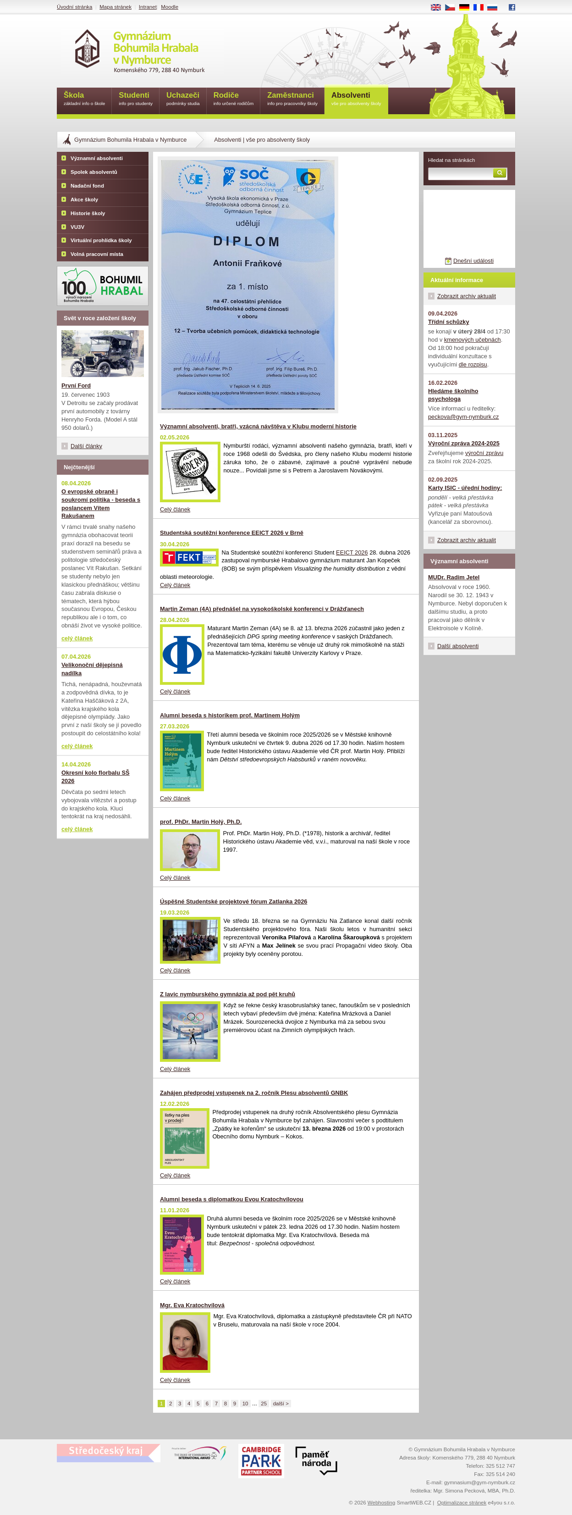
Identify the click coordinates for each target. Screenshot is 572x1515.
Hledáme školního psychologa (453, 395)
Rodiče (234, 99)
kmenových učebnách (472, 339)
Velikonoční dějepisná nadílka (92, 669)
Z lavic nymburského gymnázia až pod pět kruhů (227, 994)
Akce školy (84, 199)
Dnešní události (473, 260)
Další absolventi (457, 646)
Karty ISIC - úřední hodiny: (465, 487)
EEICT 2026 (352, 552)
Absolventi (356, 99)
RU (496, 8)
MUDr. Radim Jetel (453, 577)
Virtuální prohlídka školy (101, 240)
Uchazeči (183, 99)
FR (481, 8)
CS (453, 8)
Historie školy (88, 213)
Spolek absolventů (94, 172)
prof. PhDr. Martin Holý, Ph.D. (201, 821)
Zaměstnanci (292, 99)
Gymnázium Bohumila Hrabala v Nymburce (130, 139)
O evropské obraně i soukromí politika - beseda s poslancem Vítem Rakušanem (100, 504)
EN (439, 8)
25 (264, 1403)
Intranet (148, 7)
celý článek (77, 638)
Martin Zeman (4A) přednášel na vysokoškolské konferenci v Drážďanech (262, 608)
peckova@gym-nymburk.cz (463, 416)
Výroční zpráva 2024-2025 (464, 443)
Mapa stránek (115, 7)
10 (245, 1403)
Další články (86, 446)
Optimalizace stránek (462, 1502)
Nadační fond (87, 186)
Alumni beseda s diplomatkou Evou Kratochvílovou (231, 1199)
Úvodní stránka (74, 7)
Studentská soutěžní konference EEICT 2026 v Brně (231, 532)
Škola (84, 99)
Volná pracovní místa (97, 254)
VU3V (77, 227)
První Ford (76, 385)
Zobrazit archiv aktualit (466, 296)
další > (281, 1403)
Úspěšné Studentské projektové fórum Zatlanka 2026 (233, 901)
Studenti (136, 99)
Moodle (169, 7)
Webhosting (382, 1502)
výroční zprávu (484, 453)
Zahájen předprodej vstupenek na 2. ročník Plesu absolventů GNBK (254, 1092)
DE (467, 8)
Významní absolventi (97, 158)
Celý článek (175, 509)
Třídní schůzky (448, 321)
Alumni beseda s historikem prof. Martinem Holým (230, 715)
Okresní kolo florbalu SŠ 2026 (95, 776)
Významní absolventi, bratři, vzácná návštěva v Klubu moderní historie (258, 426)
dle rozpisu (473, 364)
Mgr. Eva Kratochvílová (192, 1305)
